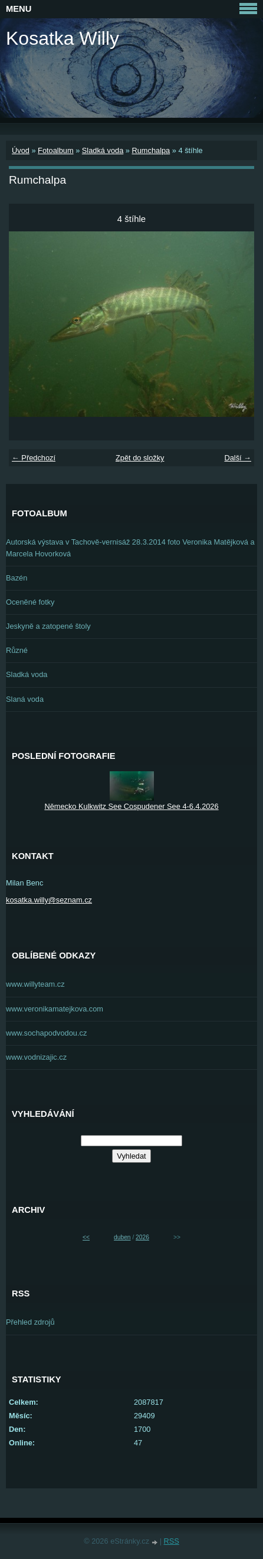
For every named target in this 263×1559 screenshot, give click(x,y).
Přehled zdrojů (30, 1322)
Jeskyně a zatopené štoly (48, 626)
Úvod (20, 150)
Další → (237, 457)
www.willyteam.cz (35, 984)
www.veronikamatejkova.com (54, 1008)
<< (86, 1237)
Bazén (16, 577)
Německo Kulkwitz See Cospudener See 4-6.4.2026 (131, 806)
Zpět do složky (140, 457)
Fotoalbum (55, 150)
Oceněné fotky (30, 602)
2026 (142, 1237)
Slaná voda (25, 699)
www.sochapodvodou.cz (46, 1033)
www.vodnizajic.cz (36, 1057)
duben (122, 1237)
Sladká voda (102, 150)
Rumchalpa (151, 150)
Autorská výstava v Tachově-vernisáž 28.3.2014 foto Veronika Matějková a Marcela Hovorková (130, 548)
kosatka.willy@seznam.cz (49, 899)
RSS (171, 1541)
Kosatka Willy (62, 38)
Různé (17, 650)
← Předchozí (33, 457)
